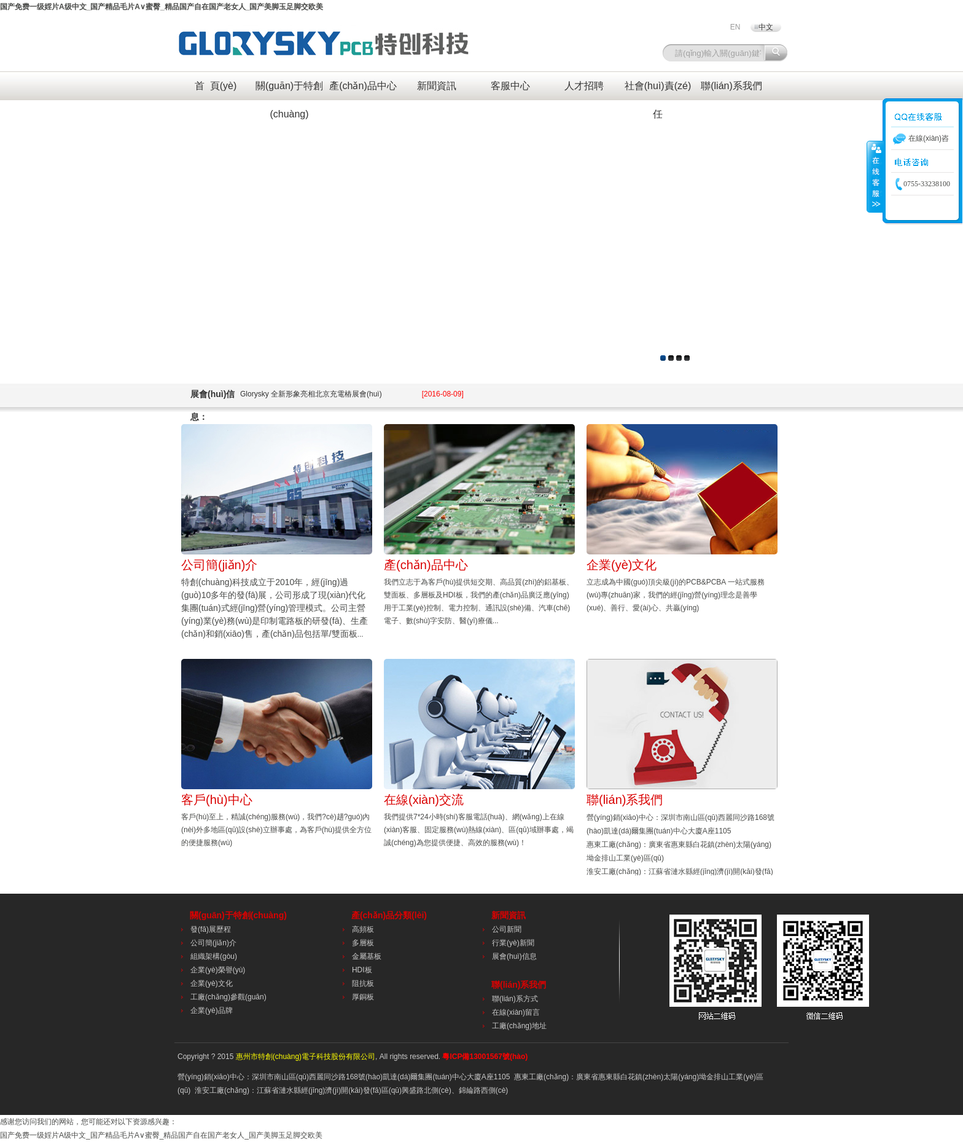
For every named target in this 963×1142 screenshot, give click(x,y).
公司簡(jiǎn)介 (219, 565)
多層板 (363, 943)
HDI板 (362, 970)
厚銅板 (363, 997)
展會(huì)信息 (514, 956)
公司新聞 (506, 929)
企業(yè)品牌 (211, 1010)
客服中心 (510, 86)
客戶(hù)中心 (216, 799)
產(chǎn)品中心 (362, 86)
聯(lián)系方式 (515, 998)
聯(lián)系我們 (731, 86)
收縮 (875, 176)
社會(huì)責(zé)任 (658, 90)
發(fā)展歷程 (210, 929)
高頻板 (363, 929)
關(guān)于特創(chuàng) (289, 90)
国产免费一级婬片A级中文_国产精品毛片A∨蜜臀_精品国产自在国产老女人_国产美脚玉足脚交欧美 (161, 6)
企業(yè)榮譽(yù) (217, 970)
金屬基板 (366, 956)
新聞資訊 (436, 86)
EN (735, 27)
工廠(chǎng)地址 (519, 1026)
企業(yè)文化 (622, 565)
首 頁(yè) (215, 86)
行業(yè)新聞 (513, 943)
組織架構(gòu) (213, 956)
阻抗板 (363, 983)
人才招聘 (584, 86)
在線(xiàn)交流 (424, 799)
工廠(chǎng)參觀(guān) (228, 997)
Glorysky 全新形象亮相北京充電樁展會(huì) (352, 394)
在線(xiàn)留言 (516, 1012)
